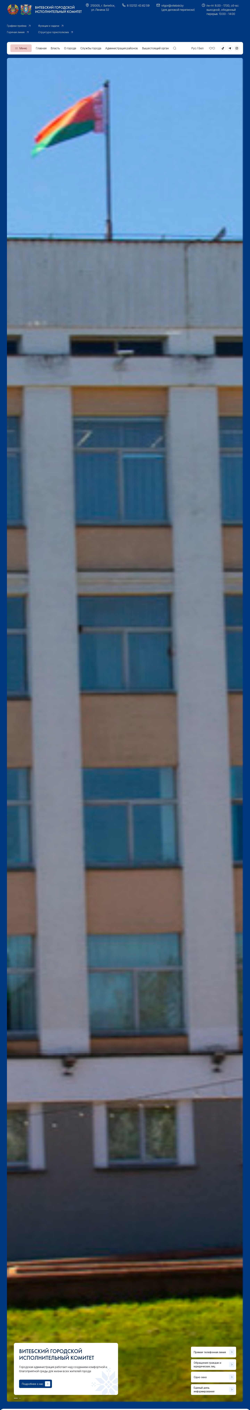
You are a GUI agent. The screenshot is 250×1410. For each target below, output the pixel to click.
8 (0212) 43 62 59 (138, 5)
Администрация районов (121, 48)
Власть (55, 48)
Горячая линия (15, 32)
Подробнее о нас (32, 1383)
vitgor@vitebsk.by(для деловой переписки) (178, 7)
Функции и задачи (48, 25)
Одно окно (200, 1377)
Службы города (90, 48)
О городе (70, 48)
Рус (193, 48)
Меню (23, 48)
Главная (41, 48)
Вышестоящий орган (155, 48)
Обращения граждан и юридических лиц (207, 1364)
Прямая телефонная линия (210, 1352)
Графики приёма (16, 25)
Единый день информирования (204, 1389)
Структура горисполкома (53, 32)
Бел (200, 48)
